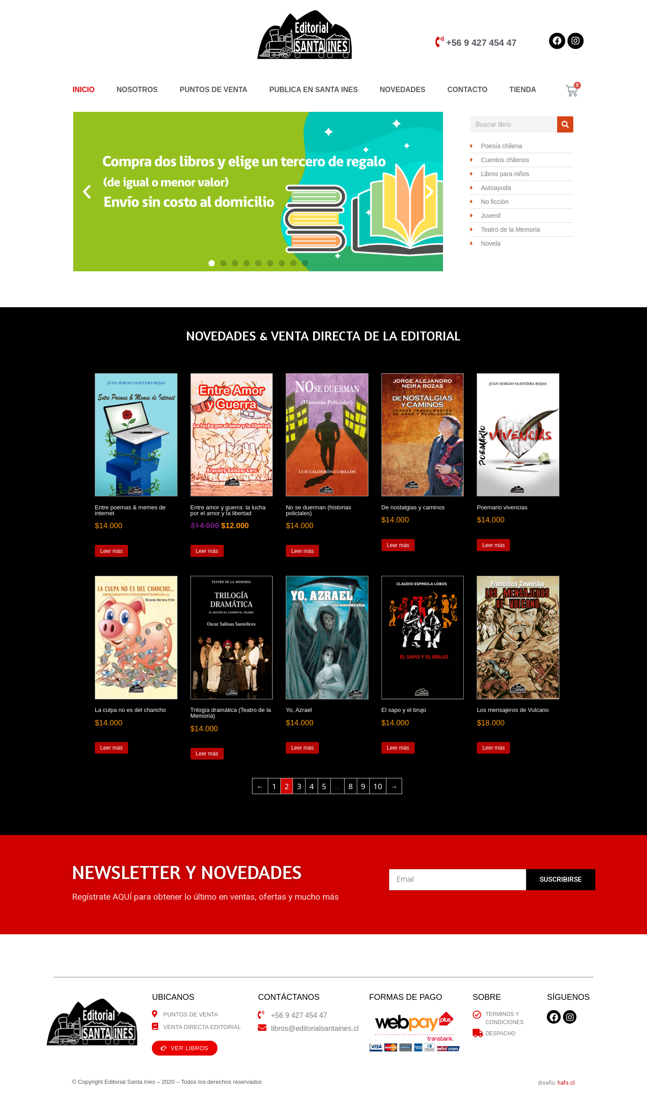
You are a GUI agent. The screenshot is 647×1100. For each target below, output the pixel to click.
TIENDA (523, 89)
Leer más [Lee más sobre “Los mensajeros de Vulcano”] (493, 748)
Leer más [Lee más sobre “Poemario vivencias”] (493, 545)
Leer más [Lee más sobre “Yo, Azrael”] (302, 748)
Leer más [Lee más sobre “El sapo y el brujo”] (398, 748)
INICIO (84, 89)
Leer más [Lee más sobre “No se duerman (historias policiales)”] (302, 551)
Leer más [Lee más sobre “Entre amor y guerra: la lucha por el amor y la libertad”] (207, 551)
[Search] (565, 124)
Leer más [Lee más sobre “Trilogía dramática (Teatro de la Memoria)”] (207, 754)
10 (377, 786)
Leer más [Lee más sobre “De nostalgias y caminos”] (398, 545)
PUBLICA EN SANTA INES (314, 89)
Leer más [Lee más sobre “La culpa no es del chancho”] (111, 748)
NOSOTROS (137, 89)
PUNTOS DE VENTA (214, 89)
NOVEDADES (402, 89)
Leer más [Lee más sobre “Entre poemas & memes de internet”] (111, 551)
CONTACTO (467, 89)
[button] (211, 263)
